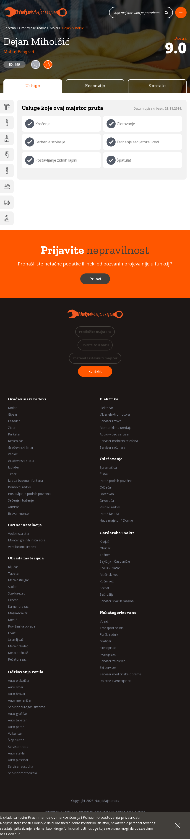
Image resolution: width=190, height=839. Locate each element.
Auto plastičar (18, 760)
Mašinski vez (109, 574)
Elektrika (109, 398)
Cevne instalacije (25, 524)
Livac (12, 633)
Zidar (12, 427)
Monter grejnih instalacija (26, 540)
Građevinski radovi (32, 28)
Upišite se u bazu (95, 345)
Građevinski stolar (21, 460)
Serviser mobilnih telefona (119, 441)
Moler (54, 28)
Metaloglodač (18, 646)
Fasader (14, 421)
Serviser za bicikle (112, 661)
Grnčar (13, 600)
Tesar (12, 474)
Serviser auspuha (20, 766)
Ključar (13, 567)
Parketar (14, 434)
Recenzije (95, 85)
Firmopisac (108, 648)
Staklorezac (16, 593)
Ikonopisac (108, 654)
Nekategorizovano (118, 612)
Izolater (13, 467)
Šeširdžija (107, 594)
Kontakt (157, 85)
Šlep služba (16, 740)
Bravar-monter (19, 513)
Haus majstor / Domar (116, 520)
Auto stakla (16, 753)
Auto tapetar (17, 720)
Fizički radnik (109, 634)
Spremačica (108, 467)
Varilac (13, 454)
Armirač (13, 507)
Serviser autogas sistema (26, 707)
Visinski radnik (110, 507)
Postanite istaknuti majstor (95, 358)
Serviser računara (112, 447)
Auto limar (15, 687)
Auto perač (16, 727)
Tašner (105, 555)
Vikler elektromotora (115, 414)
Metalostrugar (18, 580)
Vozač (104, 621)
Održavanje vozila (25, 671)
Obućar (105, 548)
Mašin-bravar (17, 613)
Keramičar (15, 441)
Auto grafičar (17, 713)
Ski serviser (108, 667)
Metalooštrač (18, 653)
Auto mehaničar (19, 700)
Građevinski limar (20, 447)
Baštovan (107, 494)
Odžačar (106, 487)
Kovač (12, 620)
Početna (9, 28)
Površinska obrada (21, 626)
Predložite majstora (95, 331)
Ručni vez (107, 581)
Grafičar (105, 641)
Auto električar (18, 680)
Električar (106, 408)
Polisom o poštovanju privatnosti (111, 817)
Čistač (104, 474)
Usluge (32, 85)
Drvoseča (107, 500)
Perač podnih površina (116, 481)
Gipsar (12, 414)
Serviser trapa (18, 746)
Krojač (104, 541)
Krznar (104, 588)
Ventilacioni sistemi (22, 547)
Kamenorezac (18, 606)
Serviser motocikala (22, 773)
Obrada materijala (26, 558)
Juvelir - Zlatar (110, 568)
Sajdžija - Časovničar (115, 561)
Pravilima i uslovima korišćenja (54, 817)
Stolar (12, 586)
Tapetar (14, 573)
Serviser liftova (110, 421)
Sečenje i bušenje (21, 500)
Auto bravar (16, 694)
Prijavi (95, 278)
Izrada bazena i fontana (25, 480)
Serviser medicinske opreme (120, 674)
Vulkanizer (15, 733)
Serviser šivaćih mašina (117, 601)
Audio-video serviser (115, 434)
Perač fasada (109, 514)
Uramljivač (15, 639)
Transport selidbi (112, 628)
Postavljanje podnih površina (29, 494)
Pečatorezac (17, 659)
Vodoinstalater (18, 533)
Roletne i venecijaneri (115, 681)
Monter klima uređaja (116, 427)
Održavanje (111, 458)
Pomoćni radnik (19, 487)
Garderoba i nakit (117, 532)
